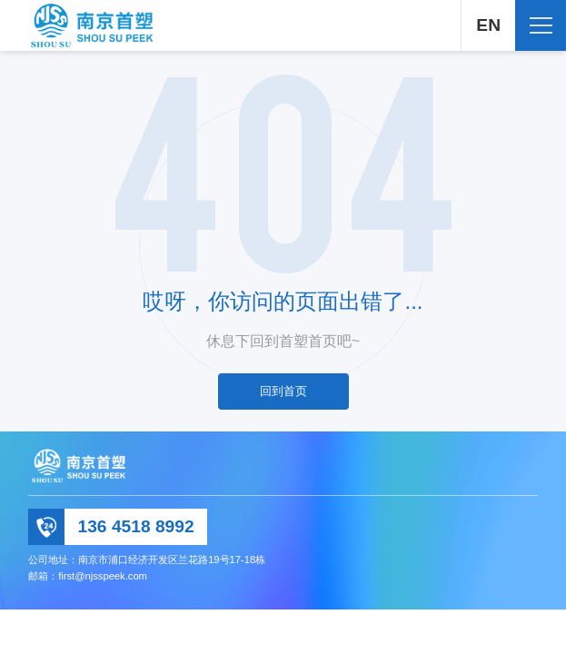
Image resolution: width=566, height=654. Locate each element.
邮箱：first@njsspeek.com (87, 575)
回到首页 (283, 391)
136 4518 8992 (136, 526)
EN (488, 25)
